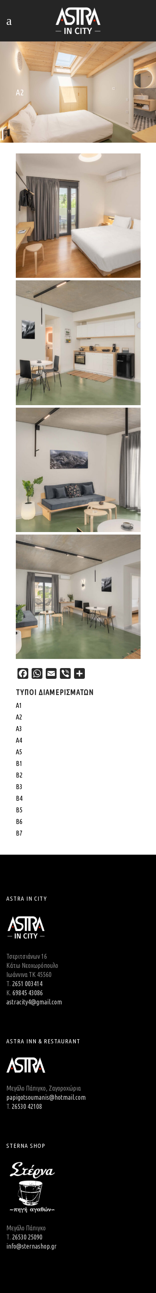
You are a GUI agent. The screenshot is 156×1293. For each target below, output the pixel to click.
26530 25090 (27, 1237)
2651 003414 (27, 983)
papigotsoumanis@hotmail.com (46, 1097)
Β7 (19, 833)
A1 (19, 705)
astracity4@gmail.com (34, 1002)
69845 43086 (27, 992)
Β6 (19, 821)
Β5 (19, 810)
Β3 (19, 786)
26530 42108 (27, 1106)
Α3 (19, 728)
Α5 (19, 752)
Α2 (19, 717)
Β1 (19, 763)
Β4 (19, 798)
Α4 (19, 740)
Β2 (19, 775)
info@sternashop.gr (31, 1246)
